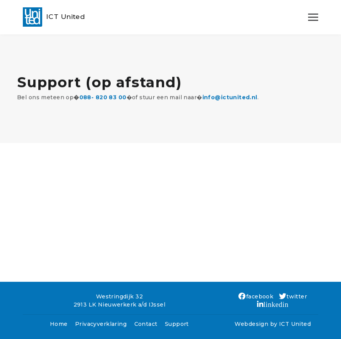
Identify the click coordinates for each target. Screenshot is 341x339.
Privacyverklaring (101, 323)
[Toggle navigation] (313, 17)
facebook (255, 296)
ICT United (295, 323)
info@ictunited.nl (229, 100)
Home (59, 323)
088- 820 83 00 (103, 100)
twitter (293, 296)
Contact (146, 323)
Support (177, 323)
